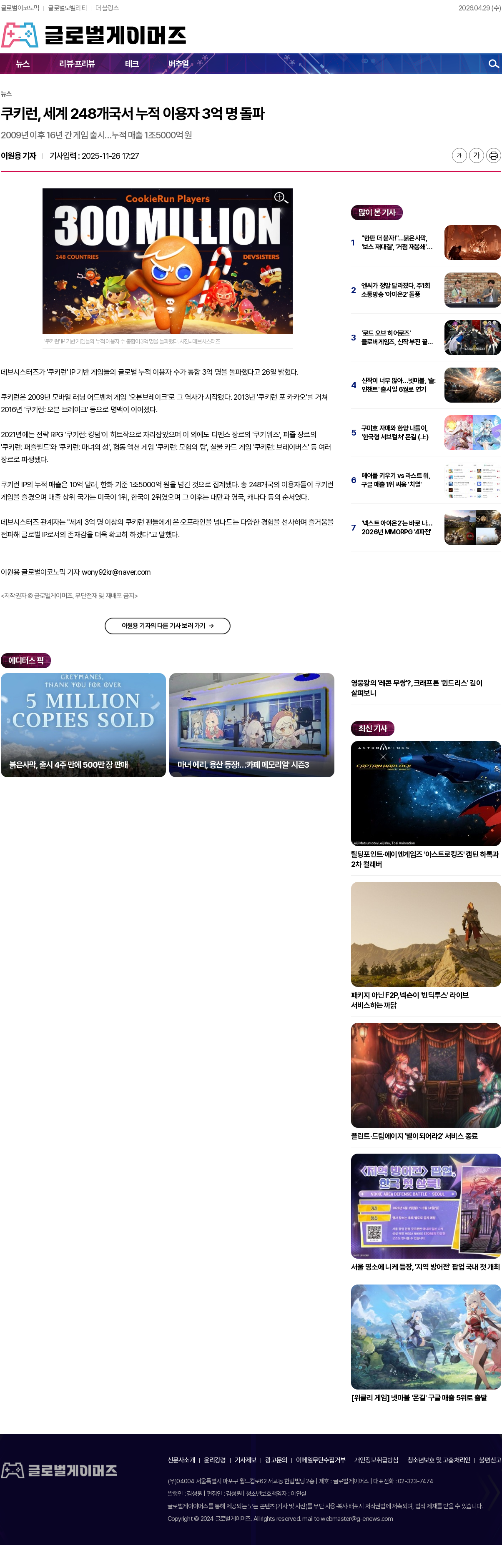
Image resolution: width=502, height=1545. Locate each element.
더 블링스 (107, 8)
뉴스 (22, 64)
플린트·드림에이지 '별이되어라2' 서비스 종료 (414, 1136)
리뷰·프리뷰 (77, 64)
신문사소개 (181, 1460)
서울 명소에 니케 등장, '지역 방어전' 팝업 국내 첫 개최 (425, 1266)
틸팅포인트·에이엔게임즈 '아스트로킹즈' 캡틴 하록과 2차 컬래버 (425, 859)
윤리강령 (215, 1460)
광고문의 (276, 1460)
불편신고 (490, 1460)
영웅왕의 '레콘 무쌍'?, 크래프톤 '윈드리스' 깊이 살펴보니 (416, 688)
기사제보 (246, 1460)
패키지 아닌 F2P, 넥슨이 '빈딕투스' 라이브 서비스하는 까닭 (410, 1000)
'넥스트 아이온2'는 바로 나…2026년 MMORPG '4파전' (396, 527)
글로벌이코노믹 (20, 8)
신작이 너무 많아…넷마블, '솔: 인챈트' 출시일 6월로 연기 (398, 385)
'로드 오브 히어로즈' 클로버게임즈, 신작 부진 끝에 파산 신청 (397, 337)
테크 (131, 64)
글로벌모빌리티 (67, 8)
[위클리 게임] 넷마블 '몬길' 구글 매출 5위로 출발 (419, 1397)
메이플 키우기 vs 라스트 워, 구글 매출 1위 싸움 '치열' (395, 480)
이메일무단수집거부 (321, 1460)
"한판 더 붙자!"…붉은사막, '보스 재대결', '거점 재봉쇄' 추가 (394, 242)
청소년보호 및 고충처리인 (439, 1460)
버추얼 (178, 64)
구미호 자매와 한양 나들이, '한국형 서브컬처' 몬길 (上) (395, 432)
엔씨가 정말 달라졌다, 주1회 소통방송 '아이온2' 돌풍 (395, 290)
